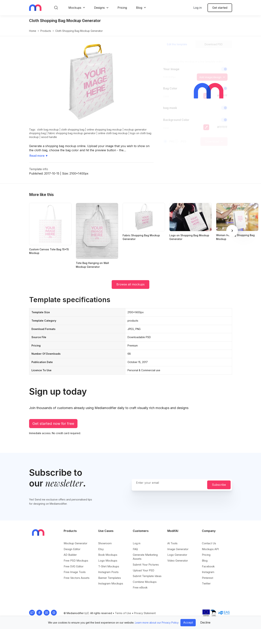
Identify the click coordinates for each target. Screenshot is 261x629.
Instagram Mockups (110, 583)
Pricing (122, 7)
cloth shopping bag (72, 129)
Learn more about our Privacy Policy (157, 622)
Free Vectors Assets (76, 578)
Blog (139, 7)
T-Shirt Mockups (108, 566)
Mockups (74, 7)
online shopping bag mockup (104, 129)
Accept (188, 622)
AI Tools (172, 543)
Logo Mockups (107, 560)
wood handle (49, 137)
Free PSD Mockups (76, 560)
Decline (205, 622)
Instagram (208, 572)
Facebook (208, 566)
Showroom (105, 543)
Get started (219, 7)
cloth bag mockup (48, 129)
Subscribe (219, 484)
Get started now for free (53, 423)
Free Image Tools (75, 572)
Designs (99, 7)
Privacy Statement (145, 613)
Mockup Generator (75, 543)
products (45, 30)
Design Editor (72, 549)
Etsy (101, 549)
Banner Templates (109, 578)
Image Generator (177, 549)
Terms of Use (123, 613)
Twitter (206, 583)
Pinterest (207, 578)
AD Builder (70, 554)
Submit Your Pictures (146, 564)
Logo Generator (177, 554)
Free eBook (140, 587)
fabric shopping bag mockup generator (72, 133)
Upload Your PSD (143, 570)
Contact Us (209, 543)
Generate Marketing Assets (145, 556)
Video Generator (177, 560)
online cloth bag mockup (113, 133)
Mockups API (210, 549)
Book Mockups (107, 554)
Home (32, 30)
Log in (197, 7)
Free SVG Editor (73, 566)
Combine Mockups (145, 582)
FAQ (135, 549)
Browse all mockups (130, 284)
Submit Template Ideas (147, 576)
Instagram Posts (108, 572)
